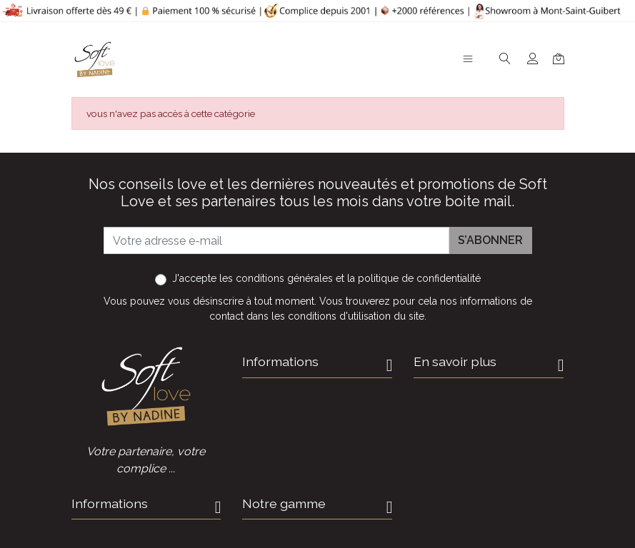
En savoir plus (455, 361)
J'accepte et (326, 278)
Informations (280, 361)
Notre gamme (284, 503)
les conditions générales (276, 278)
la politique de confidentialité (414, 278)
